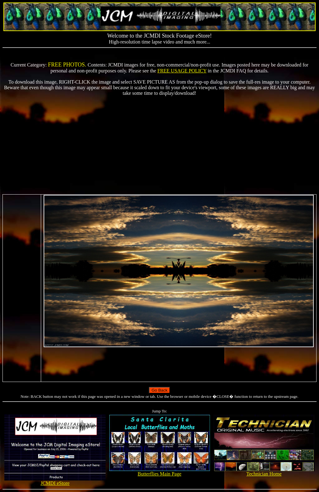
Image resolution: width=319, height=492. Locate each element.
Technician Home (264, 471)
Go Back (159, 390)
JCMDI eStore (55, 481)
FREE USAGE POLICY (182, 70)
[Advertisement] (159, 145)
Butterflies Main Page (159, 471)
